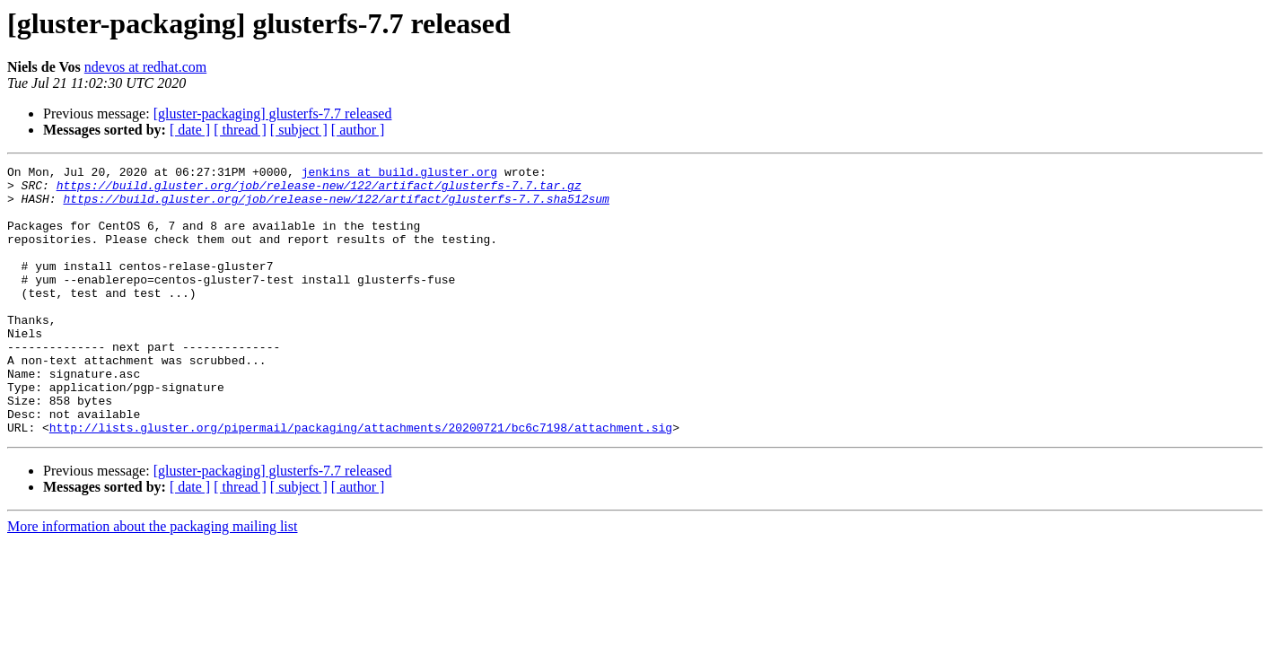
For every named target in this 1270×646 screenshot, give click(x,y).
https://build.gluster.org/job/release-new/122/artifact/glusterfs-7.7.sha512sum (336, 206)
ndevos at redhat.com (145, 66)
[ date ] (190, 129)
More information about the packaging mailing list (152, 580)
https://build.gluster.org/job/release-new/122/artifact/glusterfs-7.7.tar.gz (319, 190)
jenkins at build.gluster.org (399, 174)
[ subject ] (299, 129)
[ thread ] (240, 129)
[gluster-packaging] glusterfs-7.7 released (272, 113)
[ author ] (358, 129)
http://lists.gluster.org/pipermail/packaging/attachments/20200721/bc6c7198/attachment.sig (360, 481)
